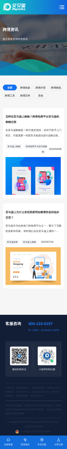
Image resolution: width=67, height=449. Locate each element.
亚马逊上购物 (14, 146)
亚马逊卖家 (12, 242)
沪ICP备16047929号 (33, 426)
